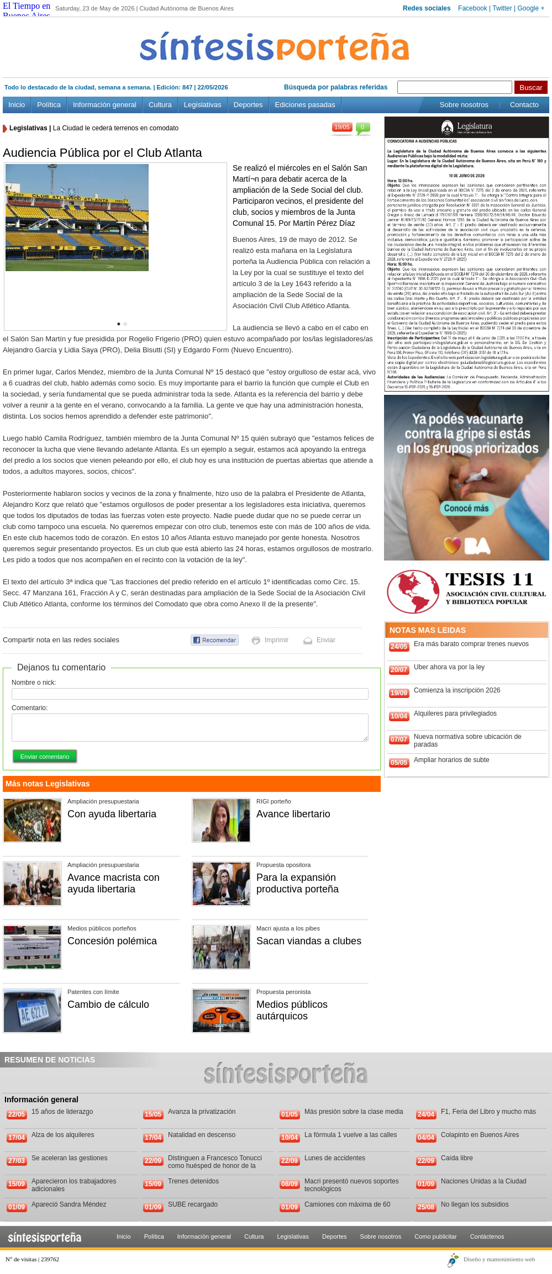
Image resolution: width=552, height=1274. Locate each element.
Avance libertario (293, 814)
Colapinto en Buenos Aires (480, 1135)
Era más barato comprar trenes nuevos (471, 644)
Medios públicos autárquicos (292, 1010)
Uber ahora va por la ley (449, 667)
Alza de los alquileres (62, 1135)
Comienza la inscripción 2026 (457, 690)
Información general (104, 105)
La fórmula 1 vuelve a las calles (350, 1135)
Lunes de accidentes (334, 1158)
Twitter (502, 8)
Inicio (16, 105)
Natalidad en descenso (201, 1135)
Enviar (326, 640)
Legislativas (203, 105)
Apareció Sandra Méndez (68, 1204)
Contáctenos (487, 1236)
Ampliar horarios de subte (452, 760)
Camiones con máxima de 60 (347, 1204)
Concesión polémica (112, 941)
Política (49, 105)
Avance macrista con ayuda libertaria (113, 883)
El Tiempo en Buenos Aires (26, 10)
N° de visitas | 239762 (32, 1259)
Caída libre (457, 1158)
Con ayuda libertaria (111, 814)
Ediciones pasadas (305, 105)
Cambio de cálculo (108, 1004)
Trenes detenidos (193, 1181)
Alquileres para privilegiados (455, 713)
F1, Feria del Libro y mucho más (488, 1112)
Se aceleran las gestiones (69, 1158)
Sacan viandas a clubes (308, 941)
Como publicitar (435, 1236)
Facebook (472, 8)
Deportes (248, 105)
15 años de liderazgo (62, 1112)
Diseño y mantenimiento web (499, 1259)
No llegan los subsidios (475, 1204)
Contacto (524, 105)
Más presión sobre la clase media (353, 1112)
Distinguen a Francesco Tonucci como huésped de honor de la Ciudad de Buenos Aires (215, 1165)
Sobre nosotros (464, 105)
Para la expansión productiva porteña (297, 883)
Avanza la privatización (202, 1112)
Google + (530, 8)
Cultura (160, 105)
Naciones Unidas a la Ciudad (484, 1181)
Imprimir (276, 640)
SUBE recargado (193, 1204)
